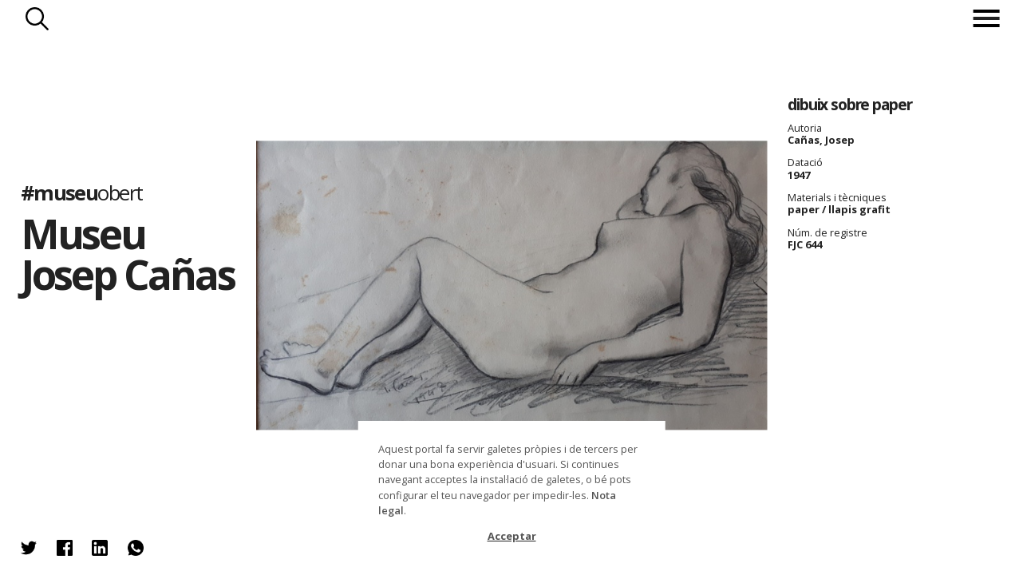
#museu (82, 192)
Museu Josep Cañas (128, 253)
